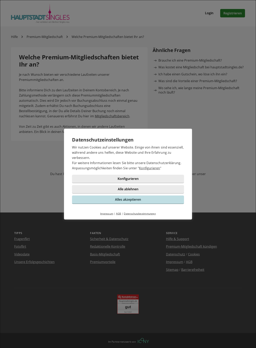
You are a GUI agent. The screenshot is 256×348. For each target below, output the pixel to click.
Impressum (106, 213)
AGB (118, 213)
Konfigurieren (149, 168)
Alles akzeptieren (128, 199)
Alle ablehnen (128, 189)
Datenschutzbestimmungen (140, 213)
